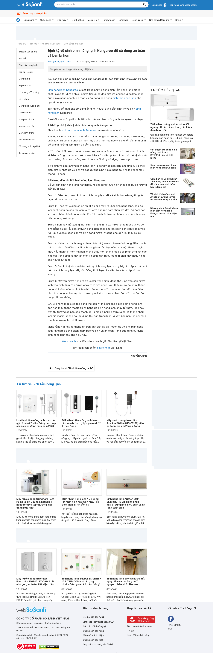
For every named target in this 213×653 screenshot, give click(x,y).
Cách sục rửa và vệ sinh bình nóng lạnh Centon (163, 166)
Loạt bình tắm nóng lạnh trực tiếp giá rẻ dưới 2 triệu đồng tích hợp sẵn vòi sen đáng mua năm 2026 (36, 423)
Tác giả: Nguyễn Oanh (59, 61)
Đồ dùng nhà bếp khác (30, 146)
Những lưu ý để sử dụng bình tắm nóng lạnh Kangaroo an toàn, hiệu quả (164, 212)
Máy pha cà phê (26, 119)
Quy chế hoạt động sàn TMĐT (98, 644)
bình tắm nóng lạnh (124, 98)
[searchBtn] (144, 4)
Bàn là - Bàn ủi (26, 72)
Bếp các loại (25, 85)
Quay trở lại (74, 368)
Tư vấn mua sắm (27, 153)
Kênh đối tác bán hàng (138, 635)
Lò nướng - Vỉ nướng (29, 92)
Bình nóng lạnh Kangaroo (63, 89)
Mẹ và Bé (92, 20)
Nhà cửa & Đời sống (159, 20)
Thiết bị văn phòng (28, 52)
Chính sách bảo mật (93, 640)
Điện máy (61, 20)
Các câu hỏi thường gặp (95, 626)
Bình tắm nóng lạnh (73, 44)
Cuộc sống (45, 20)
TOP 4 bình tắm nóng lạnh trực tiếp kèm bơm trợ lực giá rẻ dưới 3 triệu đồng (81, 423)
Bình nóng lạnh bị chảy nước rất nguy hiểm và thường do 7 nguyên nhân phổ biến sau (125, 581)
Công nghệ (29, 20)
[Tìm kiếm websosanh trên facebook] (171, 619)
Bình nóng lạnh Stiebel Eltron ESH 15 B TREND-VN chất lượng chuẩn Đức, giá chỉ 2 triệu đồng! (81, 581)
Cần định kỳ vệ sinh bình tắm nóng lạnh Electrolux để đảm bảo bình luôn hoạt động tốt (164, 182)
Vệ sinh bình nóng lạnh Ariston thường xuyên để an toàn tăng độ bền (163, 197)
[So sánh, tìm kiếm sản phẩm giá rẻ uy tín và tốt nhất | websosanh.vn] (29, 5)
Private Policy (174, 625)
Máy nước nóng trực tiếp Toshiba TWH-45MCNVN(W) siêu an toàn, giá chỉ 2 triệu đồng (125, 423)
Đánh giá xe (137, 20)
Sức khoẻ (123, 20)
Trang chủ (21, 44)
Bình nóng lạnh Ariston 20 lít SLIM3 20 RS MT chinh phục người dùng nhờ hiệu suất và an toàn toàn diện (125, 503)
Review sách (109, 20)
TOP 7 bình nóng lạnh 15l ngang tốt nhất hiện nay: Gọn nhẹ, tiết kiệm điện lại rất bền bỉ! (80, 501)
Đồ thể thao (78, 20)
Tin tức (33, 44)
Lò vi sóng (24, 99)
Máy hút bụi (24, 79)
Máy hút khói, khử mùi (29, 106)
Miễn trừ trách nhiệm (93, 635)
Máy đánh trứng (26, 133)
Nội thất (23, 58)
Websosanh (69, 341)
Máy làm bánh (25, 112)
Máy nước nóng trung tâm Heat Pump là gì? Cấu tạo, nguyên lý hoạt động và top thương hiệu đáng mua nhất (35, 503)
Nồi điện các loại (27, 139)
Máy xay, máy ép (27, 126)
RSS (170, 629)
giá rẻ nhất (103, 347)
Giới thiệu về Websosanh (139, 626)
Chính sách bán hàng (93, 631)
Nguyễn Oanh (139, 355)
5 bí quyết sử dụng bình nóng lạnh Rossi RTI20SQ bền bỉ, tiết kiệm (163, 153)
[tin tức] (18, 20)
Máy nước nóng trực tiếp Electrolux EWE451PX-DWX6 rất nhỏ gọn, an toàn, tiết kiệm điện (35, 581)
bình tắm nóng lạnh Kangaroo (79, 130)
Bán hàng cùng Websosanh (183, 5)
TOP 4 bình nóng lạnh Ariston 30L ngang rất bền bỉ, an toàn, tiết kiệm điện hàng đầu (171, 127)
